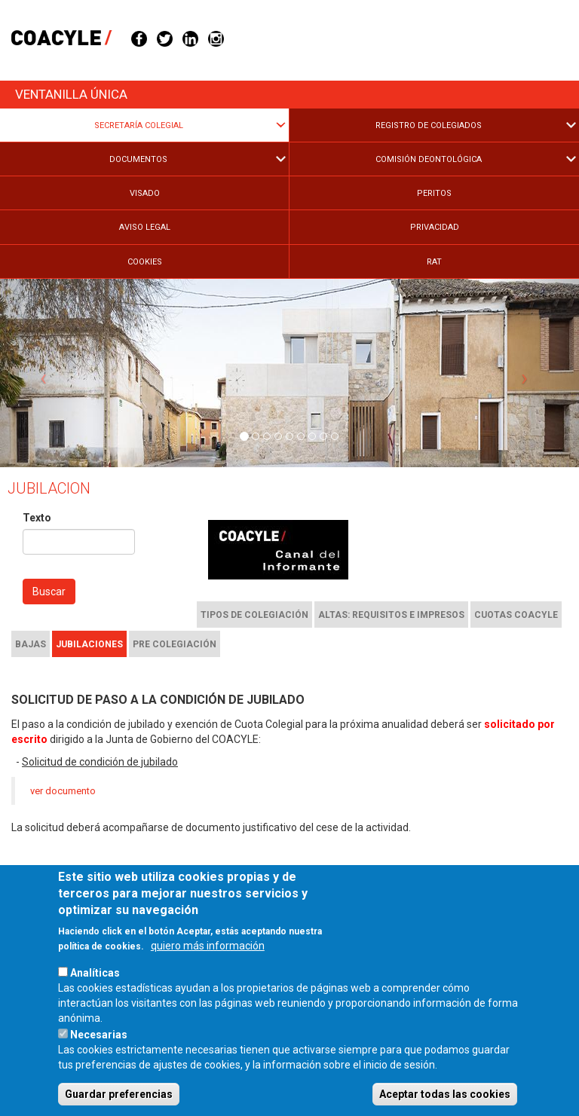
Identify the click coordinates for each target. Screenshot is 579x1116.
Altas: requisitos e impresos (391, 615)
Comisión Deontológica (428, 159)
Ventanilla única (71, 94)
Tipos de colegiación (254, 615)
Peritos (434, 193)
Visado (145, 193)
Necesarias (98, 1063)
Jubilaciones (89, 644)
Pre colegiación (174, 644)
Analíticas (95, 1001)
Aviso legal (144, 227)
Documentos (138, 159)
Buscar (49, 592)
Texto (37, 518)
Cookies (144, 262)
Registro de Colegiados (428, 125)
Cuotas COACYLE (516, 615)
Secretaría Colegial (138, 125)
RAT (434, 262)
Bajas (30, 644)
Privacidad (434, 227)
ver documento (63, 790)
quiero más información (208, 974)
